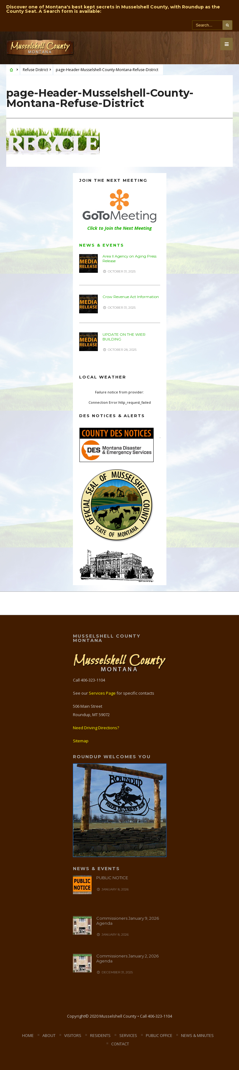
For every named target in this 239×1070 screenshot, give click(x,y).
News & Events (101, 245)
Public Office (159, 1035)
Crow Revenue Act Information (131, 296)
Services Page (102, 693)
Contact (120, 1044)
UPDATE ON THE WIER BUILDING (124, 336)
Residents (100, 1035)
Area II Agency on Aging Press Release (129, 258)
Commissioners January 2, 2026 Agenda (127, 958)
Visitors (72, 1035)
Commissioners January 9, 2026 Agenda (127, 921)
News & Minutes (197, 1035)
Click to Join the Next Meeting (119, 228)
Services (128, 1035)
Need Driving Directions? (96, 727)
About (48, 1035)
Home (28, 1035)
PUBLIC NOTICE (112, 877)
